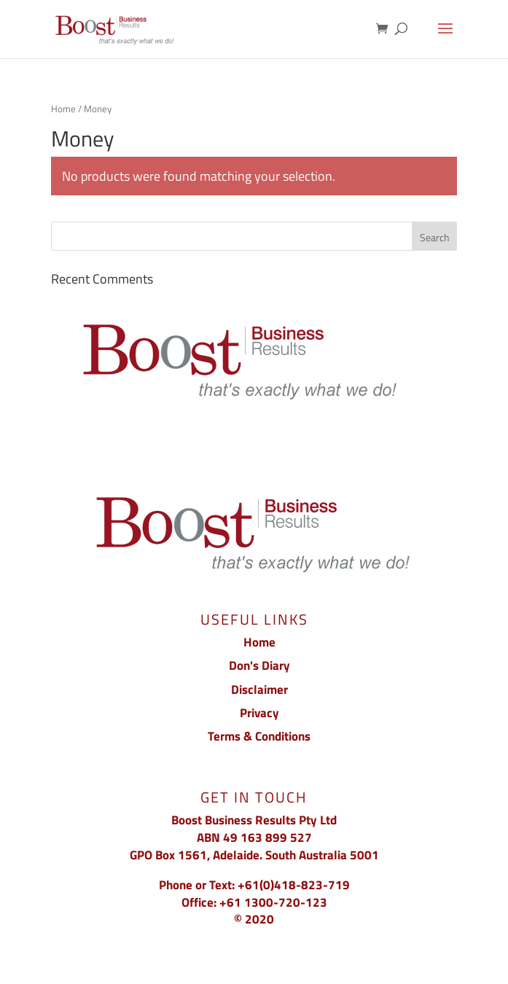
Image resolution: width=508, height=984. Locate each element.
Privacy (259, 712)
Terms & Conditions (259, 736)
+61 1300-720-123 (273, 902)
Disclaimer (259, 689)
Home (63, 108)
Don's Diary (259, 665)
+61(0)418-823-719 (294, 884)
